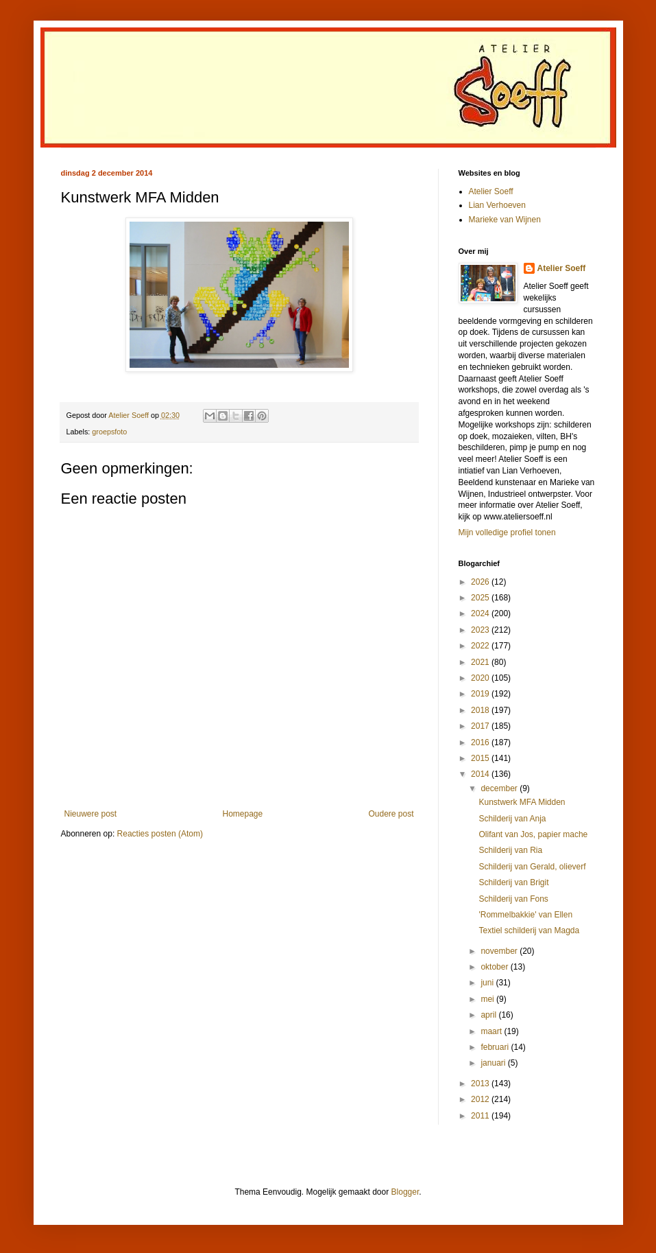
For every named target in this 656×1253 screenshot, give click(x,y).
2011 (481, 1116)
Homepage (242, 814)
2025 (481, 597)
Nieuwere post (90, 814)
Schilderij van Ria (510, 850)
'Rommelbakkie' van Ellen (525, 915)
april (489, 1015)
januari (494, 1063)
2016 (481, 742)
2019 (481, 694)
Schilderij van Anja (512, 818)
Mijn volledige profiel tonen (507, 532)
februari (496, 1047)
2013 (481, 1083)
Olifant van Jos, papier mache (532, 834)
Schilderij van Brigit (513, 882)
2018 (481, 710)
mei (488, 999)
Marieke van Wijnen (505, 219)
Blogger (405, 1192)
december (500, 788)
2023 (481, 630)
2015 (481, 758)
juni (488, 982)
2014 (481, 774)
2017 (481, 726)
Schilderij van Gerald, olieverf (531, 866)
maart (492, 1031)
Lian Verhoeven (497, 205)
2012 (481, 1099)
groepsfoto (109, 432)
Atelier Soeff (491, 191)
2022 (481, 646)
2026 (481, 582)
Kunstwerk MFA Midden (521, 802)
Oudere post (390, 814)
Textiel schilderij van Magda (528, 930)
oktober (495, 967)
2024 (481, 613)
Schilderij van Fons (513, 899)
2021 (481, 662)
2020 (481, 678)
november (500, 951)
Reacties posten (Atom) (160, 834)
